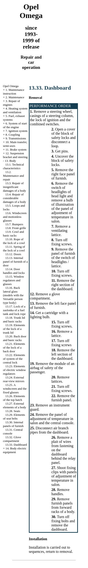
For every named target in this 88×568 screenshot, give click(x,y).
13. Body (10, 160)
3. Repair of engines (11, 102)
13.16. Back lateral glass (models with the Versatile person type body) (13, 295)
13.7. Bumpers (14, 224)
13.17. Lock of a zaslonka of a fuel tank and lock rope (14, 310)
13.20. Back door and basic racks (14, 338)
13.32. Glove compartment (12, 439)
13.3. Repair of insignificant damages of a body (14, 186)
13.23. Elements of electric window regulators (14, 369)
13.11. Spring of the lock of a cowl (14, 248)
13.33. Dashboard (16, 444)
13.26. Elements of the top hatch (14, 398)
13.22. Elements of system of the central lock (14, 358)
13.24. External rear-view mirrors (13, 379)
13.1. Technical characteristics (13, 166)
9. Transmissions (15, 138)
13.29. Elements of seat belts (14, 416)
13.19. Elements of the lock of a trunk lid (14, 328)
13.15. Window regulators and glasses (13, 280)
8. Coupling (12, 134)
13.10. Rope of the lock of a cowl (14, 241)
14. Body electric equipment (15, 450)
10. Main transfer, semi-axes (15, 144)
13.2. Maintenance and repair (13, 175)
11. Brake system (15, 149)
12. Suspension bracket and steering (15, 155)
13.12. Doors (13, 254)
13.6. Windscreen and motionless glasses (15, 216)
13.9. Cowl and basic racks (13, 233)
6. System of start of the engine (15, 125)
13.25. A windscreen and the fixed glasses (15, 388)
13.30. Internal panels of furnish (13, 424)
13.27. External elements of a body (14, 405)
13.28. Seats (12, 411)
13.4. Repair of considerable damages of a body (14, 198)
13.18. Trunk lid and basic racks (14, 319)
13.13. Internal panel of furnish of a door (15, 261)
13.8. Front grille (15, 228)
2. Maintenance (14, 97)
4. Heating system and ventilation (15, 110)
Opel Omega (11, 86)
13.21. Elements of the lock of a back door (14, 347)
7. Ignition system (16, 131)
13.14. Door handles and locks (14, 271)
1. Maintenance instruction (13, 91)
